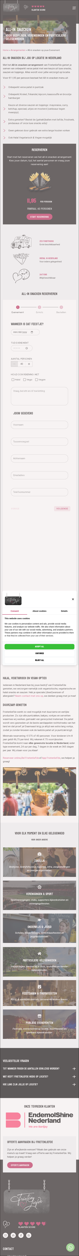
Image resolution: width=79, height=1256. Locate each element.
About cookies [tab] (39, 611)
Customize (39, 653)
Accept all (39, 646)
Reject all (39, 660)
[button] (73, 599)
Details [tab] (64, 611)
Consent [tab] (15, 611)
